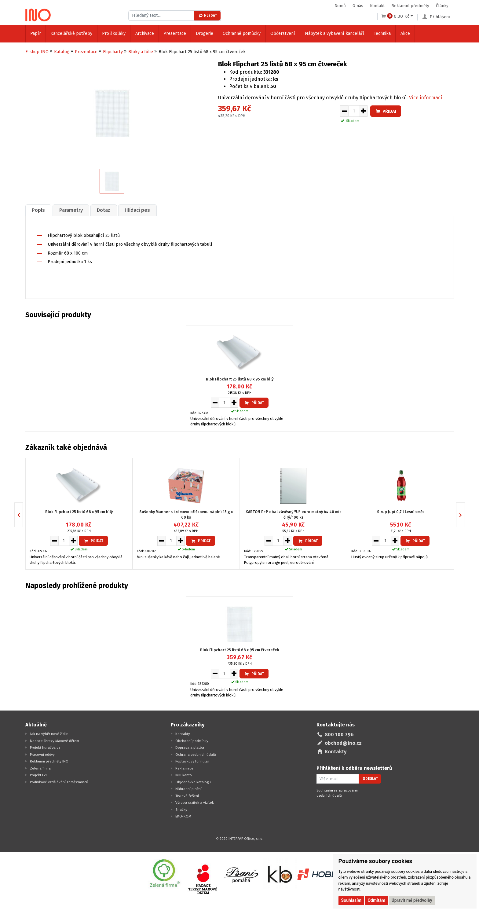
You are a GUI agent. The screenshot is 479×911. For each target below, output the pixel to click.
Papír (35, 33)
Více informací (425, 98)
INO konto (183, 774)
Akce (405, 33)
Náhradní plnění (188, 788)
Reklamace (184, 768)
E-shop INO (37, 51)
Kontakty (182, 733)
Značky (181, 809)
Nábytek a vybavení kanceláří (334, 33)
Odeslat (370, 778)
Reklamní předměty (410, 5)
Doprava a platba (189, 747)
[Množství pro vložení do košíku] (353, 111)
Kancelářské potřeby (71, 33)
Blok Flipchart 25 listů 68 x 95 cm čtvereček (239, 649)
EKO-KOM (183, 816)
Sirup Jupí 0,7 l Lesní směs (400, 511)
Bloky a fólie (140, 51)
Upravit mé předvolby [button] (412, 900)
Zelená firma (40, 768)
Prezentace (174, 33)
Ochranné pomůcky (242, 33)
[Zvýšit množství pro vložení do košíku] (363, 111)
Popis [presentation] (39, 210)
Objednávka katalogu (193, 781)
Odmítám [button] (376, 900)
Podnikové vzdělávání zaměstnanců (59, 781)
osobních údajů (329, 795)
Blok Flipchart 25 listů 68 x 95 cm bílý (239, 378)
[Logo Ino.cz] (38, 13)
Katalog (61, 51)
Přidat (386, 111)
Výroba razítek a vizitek (194, 802)
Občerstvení (282, 33)
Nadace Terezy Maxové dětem (54, 740)
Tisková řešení (187, 795)
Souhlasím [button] (351, 900)
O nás (358, 5)
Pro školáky (114, 33)
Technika (382, 33)
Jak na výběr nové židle (49, 733)
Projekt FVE (39, 774)
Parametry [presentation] (73, 210)
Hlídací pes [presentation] (142, 210)
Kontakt (377, 5)
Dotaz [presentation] (107, 210)
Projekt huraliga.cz (45, 747)
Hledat (207, 15)
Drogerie (204, 33)
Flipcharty (113, 51)
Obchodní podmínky (191, 740)
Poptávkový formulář (192, 761)
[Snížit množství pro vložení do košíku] (344, 111)
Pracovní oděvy (42, 754)
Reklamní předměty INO (49, 761)
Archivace (144, 33)
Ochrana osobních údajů (195, 754)
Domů (340, 5)
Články (442, 5)
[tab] (39, 209)
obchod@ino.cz (343, 742)
